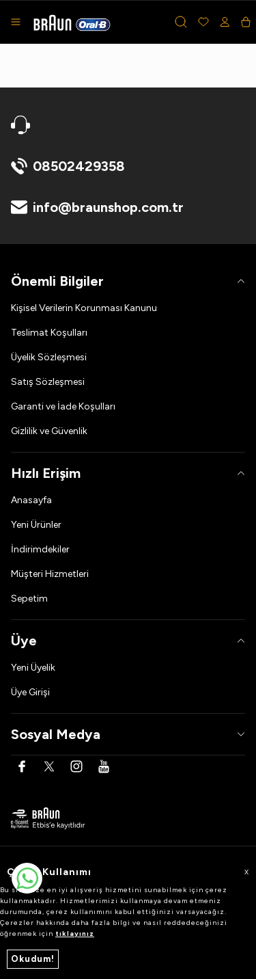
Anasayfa (31, 500)
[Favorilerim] (203, 22)
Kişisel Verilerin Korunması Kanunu (84, 308)
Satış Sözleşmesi (48, 382)
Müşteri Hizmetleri (50, 574)
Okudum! (33, 959)
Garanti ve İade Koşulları (63, 406)
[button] (181, 22)
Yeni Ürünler (36, 525)
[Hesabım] (225, 21)
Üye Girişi (30, 692)
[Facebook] (22, 766)
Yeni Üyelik (33, 667)
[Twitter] (49, 766)
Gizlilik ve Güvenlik (49, 431)
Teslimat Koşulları (49, 332)
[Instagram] (76, 766)
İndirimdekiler (40, 549)
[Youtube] (104, 766)
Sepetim (29, 598)
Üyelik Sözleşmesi (49, 357)
